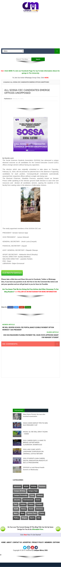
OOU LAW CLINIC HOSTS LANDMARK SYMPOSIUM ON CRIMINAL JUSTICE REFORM (33, 452)
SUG (38, 518)
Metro (16, 513)
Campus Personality (20, 495)
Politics (16, 518)
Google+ (21, 307)
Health (16, 509)
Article (26, 486)
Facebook (10, 307)
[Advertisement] (30, 31)
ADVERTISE (27, 542)
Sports (32, 518)
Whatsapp (28, 307)
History (23, 509)
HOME (3, 542)
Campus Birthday (19, 491)
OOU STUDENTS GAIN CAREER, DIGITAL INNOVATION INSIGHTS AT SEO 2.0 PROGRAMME (35, 461)
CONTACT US (17, 542)
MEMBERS (48, 542)
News (22, 513)
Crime (32, 495)
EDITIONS (56, 542)
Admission (17, 486)
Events (38, 500)
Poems (41, 513)
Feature (31, 504)
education (17, 500)
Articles (33, 486)
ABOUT (9, 542)
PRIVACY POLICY (38, 542)
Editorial (40, 495)
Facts (16, 504)
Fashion (23, 504)
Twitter (16, 307)
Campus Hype (33, 491)
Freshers (39, 504)
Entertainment (28, 500)
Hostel (31, 509)
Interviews (39, 509)
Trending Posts (18, 410)
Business (42, 486)
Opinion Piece (32, 513)
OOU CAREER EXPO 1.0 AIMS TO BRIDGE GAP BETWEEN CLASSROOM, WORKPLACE (34, 442)
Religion (24, 518)
